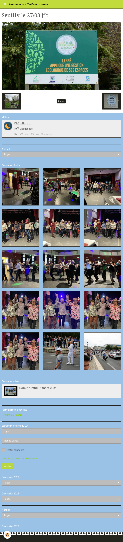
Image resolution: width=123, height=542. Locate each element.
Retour (61, 101)
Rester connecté (13, 450)
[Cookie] (7, 535)
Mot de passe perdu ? (27, 458)
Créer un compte (9, 458)
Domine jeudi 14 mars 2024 (37, 388)
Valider (7, 466)
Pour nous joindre (12, 415)
